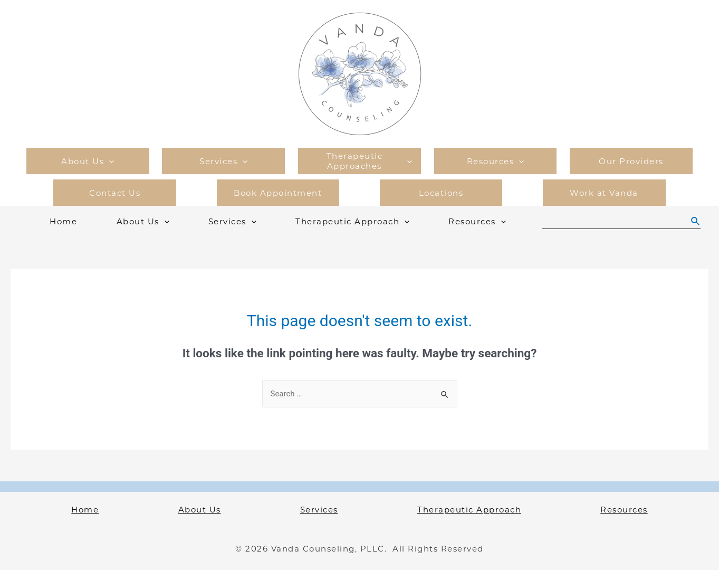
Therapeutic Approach (352, 221)
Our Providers (631, 161)
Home (63, 221)
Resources (495, 161)
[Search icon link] (696, 222)
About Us (87, 161)
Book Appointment (278, 193)
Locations (441, 193)
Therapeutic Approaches (369, 161)
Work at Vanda (604, 193)
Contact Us (114, 193)
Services (223, 161)
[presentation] (109, 161)
